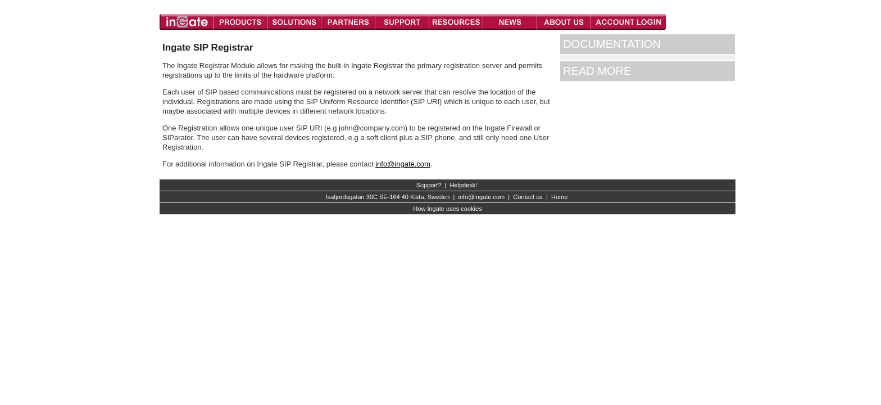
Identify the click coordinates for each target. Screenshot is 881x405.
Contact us (528, 197)
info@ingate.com (402, 164)
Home (559, 197)
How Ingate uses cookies (447, 208)
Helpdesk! (463, 185)
